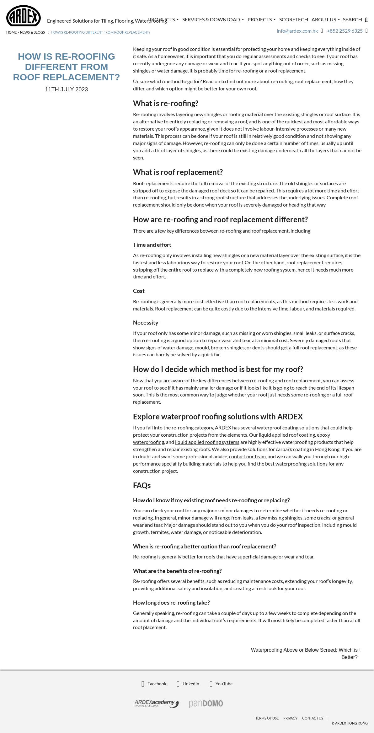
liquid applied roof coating (287, 435)
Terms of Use (267, 718)
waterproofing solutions (301, 463)
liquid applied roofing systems (207, 442)
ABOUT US (326, 19)
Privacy (290, 718)
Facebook (154, 683)
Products (163, 19)
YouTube (221, 683)
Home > (12, 32)
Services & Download (213, 19)
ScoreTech (293, 19)
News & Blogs (32, 32)
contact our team (247, 456)
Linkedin (188, 683)
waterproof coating (277, 427)
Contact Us (312, 718)
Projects (262, 19)
